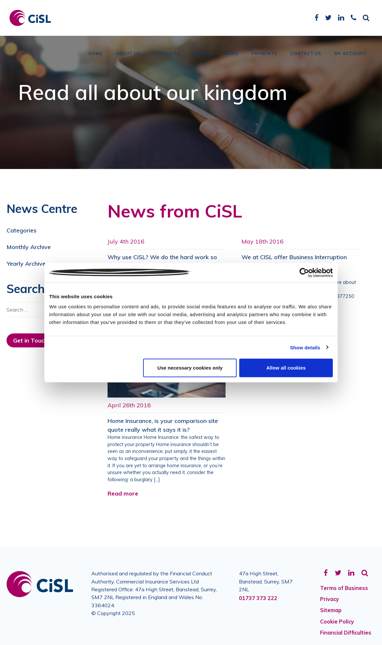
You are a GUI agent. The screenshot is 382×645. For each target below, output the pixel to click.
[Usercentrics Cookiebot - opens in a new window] (304, 272)
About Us (128, 53)
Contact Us (305, 53)
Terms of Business (344, 588)
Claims (202, 53)
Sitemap (331, 610)
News (231, 53)
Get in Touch (30, 340)
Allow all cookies (286, 368)
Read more (123, 493)
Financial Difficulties (345, 632)
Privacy (329, 599)
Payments (264, 53)
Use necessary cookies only (190, 368)
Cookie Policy (337, 621)
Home (96, 53)
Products (166, 53)
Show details (305, 347)
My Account (350, 53)
